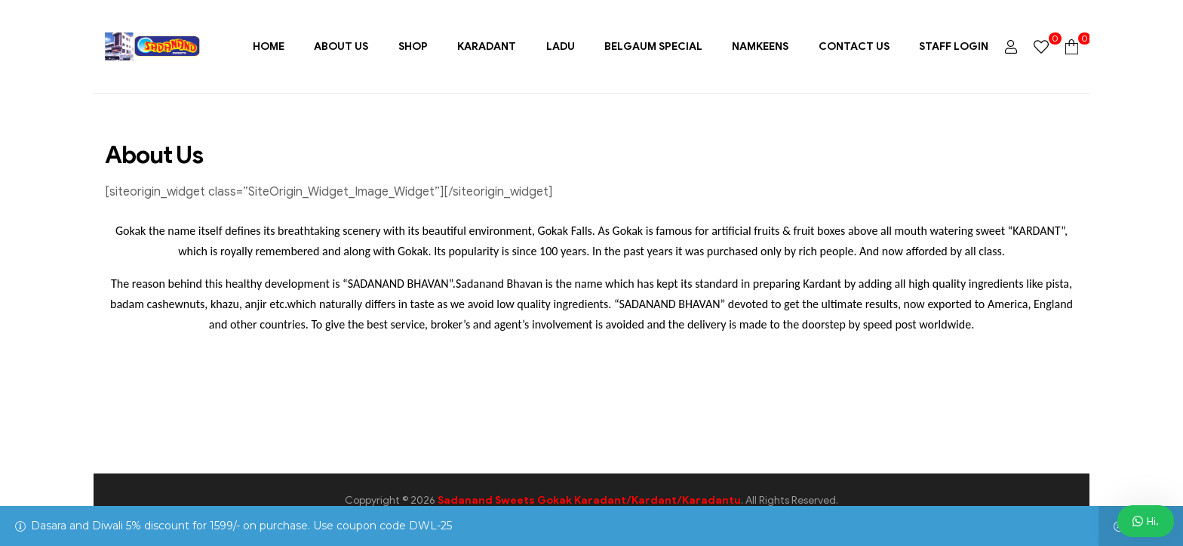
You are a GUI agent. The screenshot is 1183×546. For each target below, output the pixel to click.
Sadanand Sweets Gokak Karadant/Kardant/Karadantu (589, 500)
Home (268, 46)
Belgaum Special (653, 46)
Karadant (486, 46)
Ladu (560, 46)
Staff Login (953, 46)
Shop (413, 46)
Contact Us (854, 46)
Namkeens (760, 46)
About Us (341, 46)
